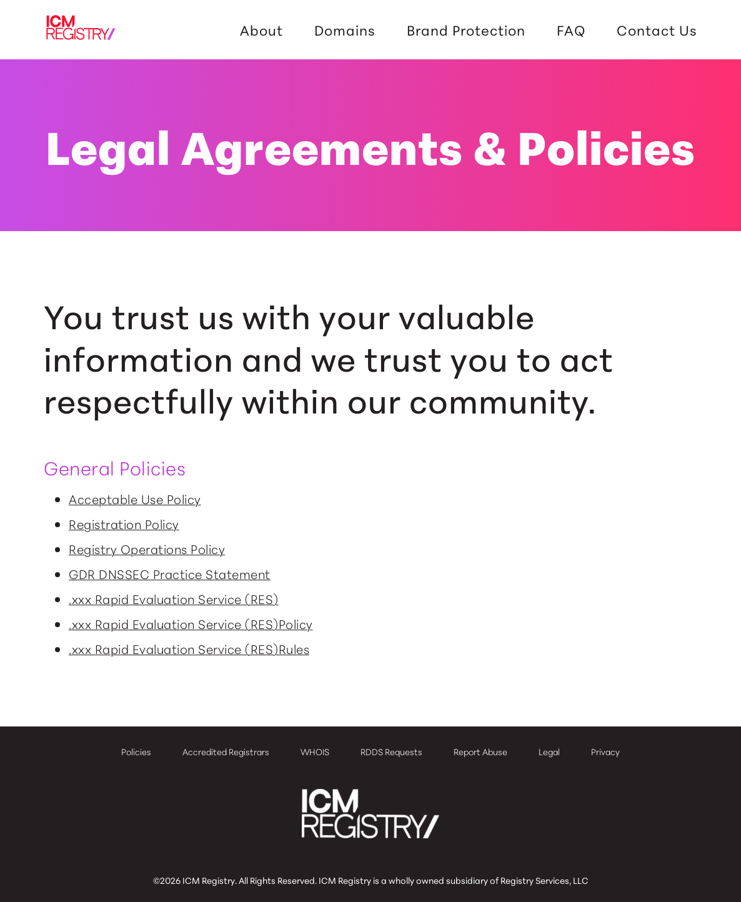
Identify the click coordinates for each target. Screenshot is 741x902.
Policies (136, 751)
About (261, 30)
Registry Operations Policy (147, 548)
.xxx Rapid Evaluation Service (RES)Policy (191, 623)
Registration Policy (124, 523)
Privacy (605, 751)
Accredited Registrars (225, 751)
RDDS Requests (391, 751)
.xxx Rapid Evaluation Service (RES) (174, 598)
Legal (549, 751)
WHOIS (315, 751)
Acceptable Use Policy (135, 498)
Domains (344, 30)
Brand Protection (466, 30)
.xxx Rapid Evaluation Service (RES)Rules (189, 648)
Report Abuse (480, 751)
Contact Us (657, 30)
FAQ (571, 30)
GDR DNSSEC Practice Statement (170, 573)
